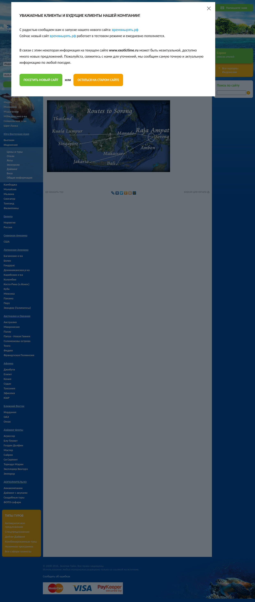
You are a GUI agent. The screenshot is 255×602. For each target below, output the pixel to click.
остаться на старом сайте (98, 80)
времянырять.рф (125, 29)
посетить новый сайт (41, 80)
